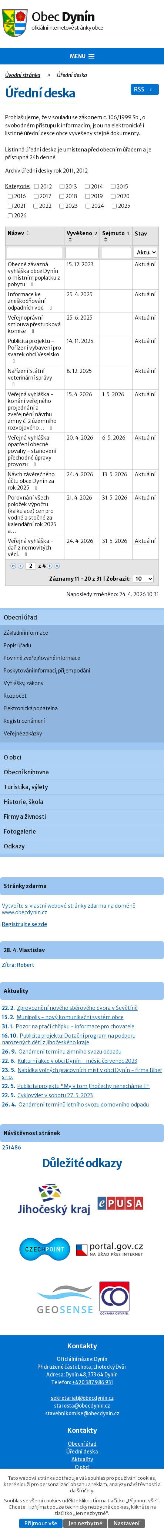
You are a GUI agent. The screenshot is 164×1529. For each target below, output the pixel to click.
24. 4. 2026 (80, 474)
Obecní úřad (20, 617)
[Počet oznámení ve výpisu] (143, 579)
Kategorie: (17, 186)
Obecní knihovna (26, 772)
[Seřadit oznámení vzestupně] (28, 231)
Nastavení (127, 1523)
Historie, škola (23, 801)
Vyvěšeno (82, 233)
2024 (97, 206)
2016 (20, 196)
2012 (46, 186)
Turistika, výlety (26, 787)
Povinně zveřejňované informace (42, 658)
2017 (45, 196)
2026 (20, 215)
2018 (71, 196)
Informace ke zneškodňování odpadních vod (31, 301)
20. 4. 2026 (80, 437)
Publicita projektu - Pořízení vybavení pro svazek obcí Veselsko (34, 351)
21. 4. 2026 (79, 497)
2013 (71, 186)
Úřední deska (82, 1452)
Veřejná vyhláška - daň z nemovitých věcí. (30, 548)
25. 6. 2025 (80, 317)
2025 (124, 206)
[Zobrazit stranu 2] (31, 566)
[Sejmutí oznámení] (116, 252)
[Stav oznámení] (145, 252)
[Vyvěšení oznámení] (82, 252)
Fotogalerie (20, 831)
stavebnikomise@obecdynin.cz (82, 1414)
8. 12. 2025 (79, 371)
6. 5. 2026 (113, 437)
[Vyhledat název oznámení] (35, 252)
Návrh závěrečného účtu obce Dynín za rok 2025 (31, 481)
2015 (122, 186)
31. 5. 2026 (114, 497)
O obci (12, 757)
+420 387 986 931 (92, 1382)
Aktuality (82, 1459)
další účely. (82, 1491)
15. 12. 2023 (80, 264)
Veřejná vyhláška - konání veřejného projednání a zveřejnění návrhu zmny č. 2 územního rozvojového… (32, 411)
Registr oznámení (24, 721)
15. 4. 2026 (79, 394)
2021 (20, 206)
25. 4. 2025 (80, 294)
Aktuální (145, 264)
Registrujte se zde (24, 924)
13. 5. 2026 (114, 474)
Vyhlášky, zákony (23, 683)
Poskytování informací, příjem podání (47, 671)
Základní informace (26, 633)
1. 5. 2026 (113, 394)
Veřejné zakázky (23, 734)
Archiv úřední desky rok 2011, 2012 (46, 170)
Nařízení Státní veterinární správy (30, 377)
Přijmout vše (40, 1523)
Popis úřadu (17, 645)
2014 (97, 186)
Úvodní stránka (22, 75)
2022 (45, 206)
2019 (97, 196)
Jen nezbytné (85, 1523)
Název (16, 233)
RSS (143, 89)
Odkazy (14, 846)
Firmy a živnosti (25, 816)
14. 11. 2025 (80, 341)
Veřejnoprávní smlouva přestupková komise (34, 324)
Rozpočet (15, 696)
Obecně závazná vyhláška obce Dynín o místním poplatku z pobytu (34, 274)
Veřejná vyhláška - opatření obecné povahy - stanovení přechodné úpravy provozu (32, 451)
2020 (123, 196)
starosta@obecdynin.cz (82, 1406)
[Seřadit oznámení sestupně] (28, 234)
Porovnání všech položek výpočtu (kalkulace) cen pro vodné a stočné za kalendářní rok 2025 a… (32, 514)
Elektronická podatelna (31, 708)
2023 (72, 206)
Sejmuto (115, 233)
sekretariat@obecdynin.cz (82, 1398)
